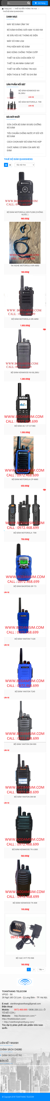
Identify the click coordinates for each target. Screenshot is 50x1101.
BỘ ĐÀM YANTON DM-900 (25, 744)
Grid (6, 165)
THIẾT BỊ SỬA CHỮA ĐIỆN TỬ (21, 58)
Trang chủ (8, 9)
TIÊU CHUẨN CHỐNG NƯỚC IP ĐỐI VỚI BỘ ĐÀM (25, 135)
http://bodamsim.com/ (24, 1016)
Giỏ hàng (40, 3)
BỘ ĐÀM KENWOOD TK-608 (25, 903)
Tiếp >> (41, 969)
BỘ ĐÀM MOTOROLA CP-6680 (25, 479)
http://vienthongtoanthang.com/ (19, 1022)
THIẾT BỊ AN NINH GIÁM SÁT (20, 63)
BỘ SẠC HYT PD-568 (25, 958)
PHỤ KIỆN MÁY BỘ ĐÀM (18, 46)
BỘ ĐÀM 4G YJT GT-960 (25, 426)
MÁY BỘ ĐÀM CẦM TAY (18, 24)
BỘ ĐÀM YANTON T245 (25, 691)
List (10, 165)
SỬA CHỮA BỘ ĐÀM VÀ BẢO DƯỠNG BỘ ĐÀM (24, 126)
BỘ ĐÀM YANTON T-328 (25, 639)
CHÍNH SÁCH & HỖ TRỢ (12, 1055)
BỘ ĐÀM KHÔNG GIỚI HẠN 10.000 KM (25, 30)
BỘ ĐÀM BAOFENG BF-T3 (25, 586)
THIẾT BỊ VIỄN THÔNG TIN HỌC (26, 9)
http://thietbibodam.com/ (14, 1019)
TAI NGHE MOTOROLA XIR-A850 (25, 266)
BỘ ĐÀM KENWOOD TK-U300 (25, 849)
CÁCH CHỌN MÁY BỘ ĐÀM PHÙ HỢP (24, 142)
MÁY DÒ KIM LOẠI (15, 41)
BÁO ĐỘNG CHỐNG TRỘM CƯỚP (22, 52)
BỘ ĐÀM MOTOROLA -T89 (30, 102)
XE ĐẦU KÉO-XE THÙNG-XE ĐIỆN (22, 35)
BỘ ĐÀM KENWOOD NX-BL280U (29, 92)
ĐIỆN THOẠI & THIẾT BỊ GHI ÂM (22, 74)
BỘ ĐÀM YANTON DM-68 (25, 797)
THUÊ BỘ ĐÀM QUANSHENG (13, 11)
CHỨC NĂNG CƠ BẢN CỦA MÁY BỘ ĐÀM (23, 149)
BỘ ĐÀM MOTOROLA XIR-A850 (25, 319)
